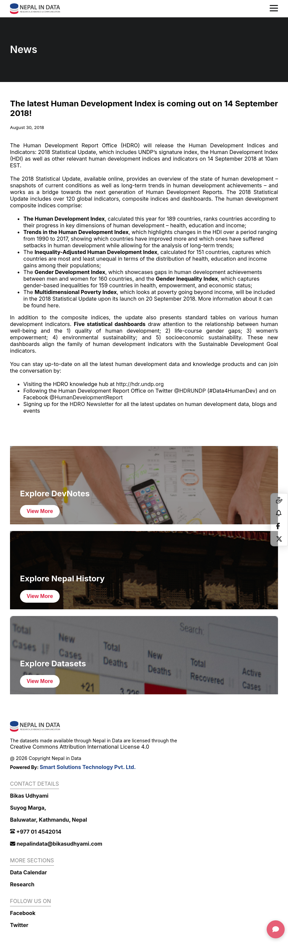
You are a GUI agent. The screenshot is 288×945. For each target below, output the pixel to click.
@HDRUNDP (190, 390)
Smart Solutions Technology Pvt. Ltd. (88, 767)
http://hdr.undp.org (140, 384)
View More (40, 511)
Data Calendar (28, 872)
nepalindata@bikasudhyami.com (56, 843)
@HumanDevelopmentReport (86, 397)
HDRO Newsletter (92, 404)
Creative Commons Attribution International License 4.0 (79, 746)
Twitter (19, 925)
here (53, 305)
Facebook (22, 913)
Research (22, 884)
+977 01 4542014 (35, 831)
